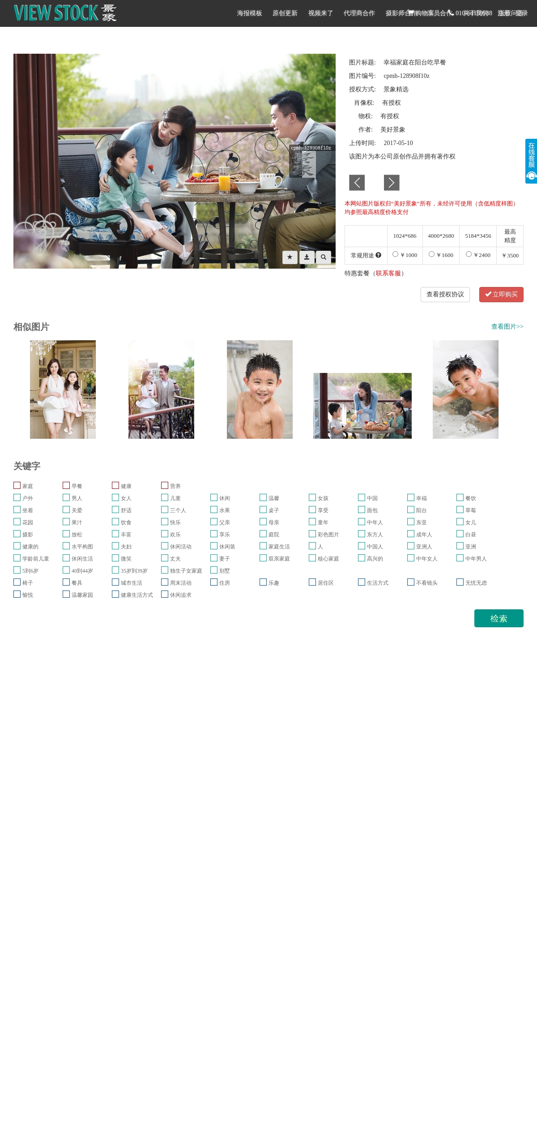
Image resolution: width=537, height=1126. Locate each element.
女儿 (470, 522)
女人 (126, 498)
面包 (372, 510)
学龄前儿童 (35, 559)
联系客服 (388, 273)
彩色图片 (328, 534)
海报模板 (249, 13)
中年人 (375, 522)
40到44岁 (82, 571)
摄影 (27, 534)
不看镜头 (427, 583)
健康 (126, 486)
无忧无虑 (476, 583)
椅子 (27, 583)
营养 (175, 486)
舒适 (126, 510)
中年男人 (476, 559)
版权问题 (511, 13)
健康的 (30, 547)
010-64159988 (470, 13)
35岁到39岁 (134, 571)
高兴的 (375, 559)
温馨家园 (82, 595)
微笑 (126, 559)
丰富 (126, 534)
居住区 (326, 583)
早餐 (77, 486)
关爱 (77, 510)
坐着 (27, 510)
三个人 (178, 510)
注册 (504, 13)
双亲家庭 (279, 559)
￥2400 (478, 254)
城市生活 (131, 583)
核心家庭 (328, 559)
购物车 (421, 13)
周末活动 (181, 583)
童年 (323, 522)
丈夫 (175, 559)
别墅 (224, 571)
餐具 (77, 583)
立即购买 (501, 294)
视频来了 (320, 13)
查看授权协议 (445, 294)
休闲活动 (181, 547)
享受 (323, 510)
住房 (224, 583)
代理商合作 (359, 13)
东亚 (421, 522)
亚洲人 (424, 547)
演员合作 (439, 13)
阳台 (421, 510)
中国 (372, 498)
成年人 (424, 534)
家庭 (27, 486)
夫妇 (126, 547)
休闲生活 (82, 559)
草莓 (470, 510)
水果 (224, 510)
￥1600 (441, 254)
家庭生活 (279, 547)
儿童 (175, 498)
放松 (77, 534)
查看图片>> (507, 326)
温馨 (273, 498)
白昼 (470, 534)
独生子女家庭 (186, 571)
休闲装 (227, 547)
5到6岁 (30, 571)
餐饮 (470, 498)
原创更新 (285, 13)
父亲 (224, 522)
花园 (27, 522)
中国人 (375, 547)
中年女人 (427, 559)
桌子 (273, 510)
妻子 (224, 559)
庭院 (273, 534)
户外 (27, 498)
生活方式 (377, 583)
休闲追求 (181, 595)
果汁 (77, 522)
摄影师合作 (401, 13)
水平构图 (82, 547)
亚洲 (470, 547)
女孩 (323, 498)
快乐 (175, 522)
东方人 (375, 534)
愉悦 (27, 595)
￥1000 (404, 254)
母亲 (273, 522)
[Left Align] (290, 257)
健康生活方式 (137, 595)
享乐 (224, 534)
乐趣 (273, 583)
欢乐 (175, 534)
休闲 (224, 498)
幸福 (421, 498)
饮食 (126, 522)
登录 (522, 13)
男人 (77, 498)
